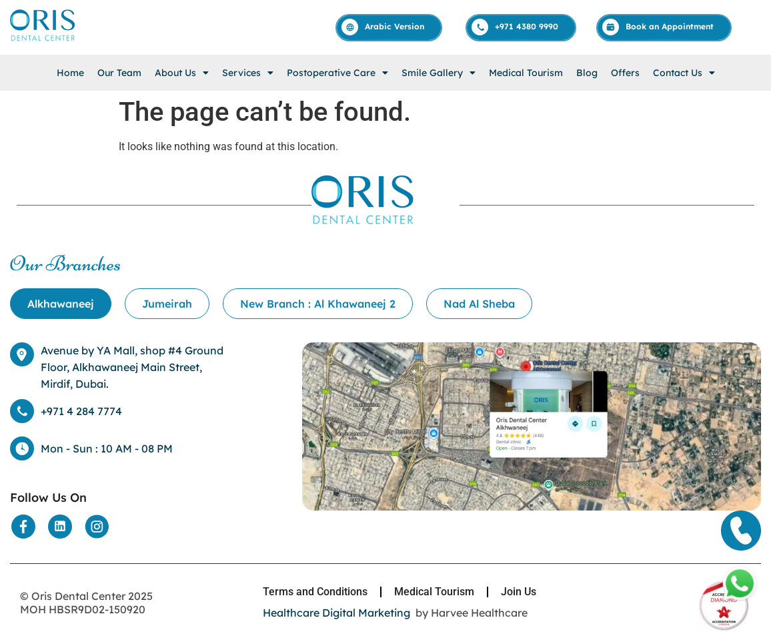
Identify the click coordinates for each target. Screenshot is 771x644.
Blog (587, 73)
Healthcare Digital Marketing (336, 612)
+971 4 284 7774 (81, 411)
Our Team (119, 73)
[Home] (43, 39)
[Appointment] (664, 27)
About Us (182, 73)
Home (70, 73)
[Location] (531, 507)
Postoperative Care (337, 73)
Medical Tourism (526, 73)
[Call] (521, 27)
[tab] (60, 303)
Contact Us (684, 73)
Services (247, 73)
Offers (625, 73)
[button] (181, 72)
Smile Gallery (439, 73)
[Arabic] (389, 27)
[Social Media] (23, 526)
